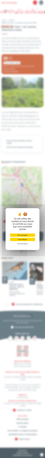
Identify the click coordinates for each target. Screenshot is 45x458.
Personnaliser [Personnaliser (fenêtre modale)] (22, 244)
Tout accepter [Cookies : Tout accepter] (22, 235)
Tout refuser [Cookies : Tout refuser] (22, 239)
